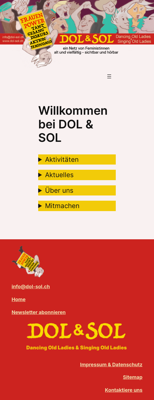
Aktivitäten (62, 159)
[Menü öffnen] (109, 76)
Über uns (59, 190)
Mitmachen (62, 206)
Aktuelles (59, 175)
